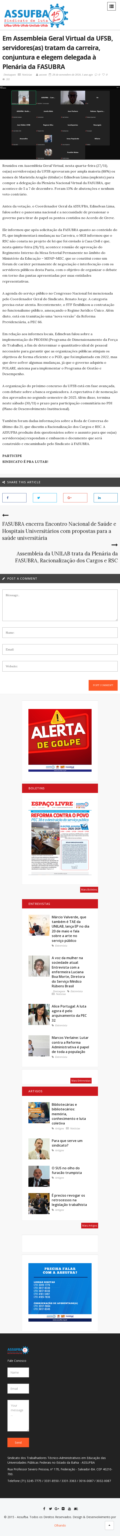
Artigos (58, 1128)
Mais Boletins (89, 889)
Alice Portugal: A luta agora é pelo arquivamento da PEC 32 (69, 1013)
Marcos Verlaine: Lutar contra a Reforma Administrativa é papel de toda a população (70, 1044)
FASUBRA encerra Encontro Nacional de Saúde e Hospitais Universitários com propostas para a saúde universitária (59, 531)
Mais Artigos (89, 1225)
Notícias (25, 74)
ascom (41, 74)
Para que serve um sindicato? (67, 1143)
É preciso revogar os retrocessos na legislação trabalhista (69, 1200)
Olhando (60, 1525)
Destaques (9, 74)
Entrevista (59, 945)
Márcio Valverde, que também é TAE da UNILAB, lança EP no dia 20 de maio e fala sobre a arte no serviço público (70, 929)
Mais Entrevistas (81, 1080)
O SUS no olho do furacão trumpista (67, 1170)
